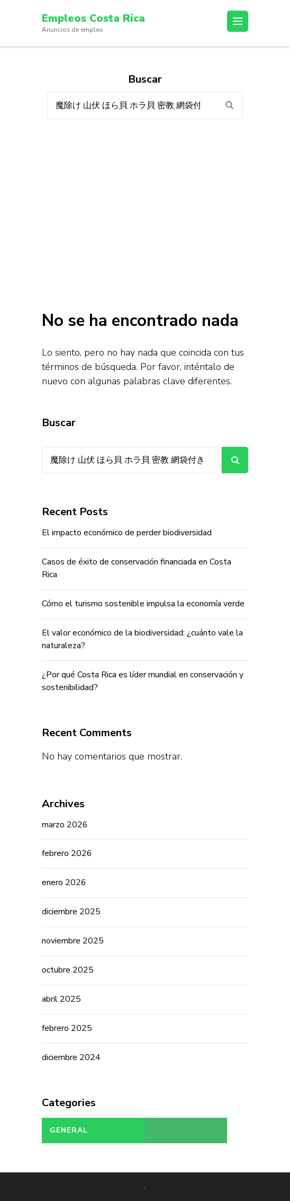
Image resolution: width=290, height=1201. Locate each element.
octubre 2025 (68, 970)
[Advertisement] (145, 214)
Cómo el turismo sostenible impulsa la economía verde (143, 604)
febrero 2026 (67, 853)
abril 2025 (61, 999)
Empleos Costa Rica (93, 18)
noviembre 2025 (73, 941)
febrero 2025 (67, 1028)
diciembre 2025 (71, 911)
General (69, 1130)
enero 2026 (64, 882)
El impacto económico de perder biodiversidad (127, 532)
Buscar (59, 423)
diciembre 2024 (71, 1057)
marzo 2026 (65, 825)
